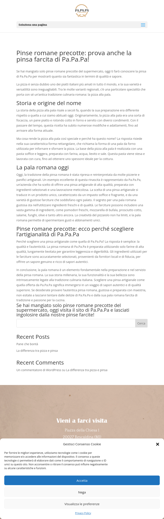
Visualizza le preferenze (82, 504)
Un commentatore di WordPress (38, 370)
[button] (157, 444)
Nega (82, 492)
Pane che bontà (27, 344)
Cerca (141, 323)
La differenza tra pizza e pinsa (37, 351)
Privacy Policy (83, 513)
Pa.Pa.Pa (100, 310)
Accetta (81, 480)
